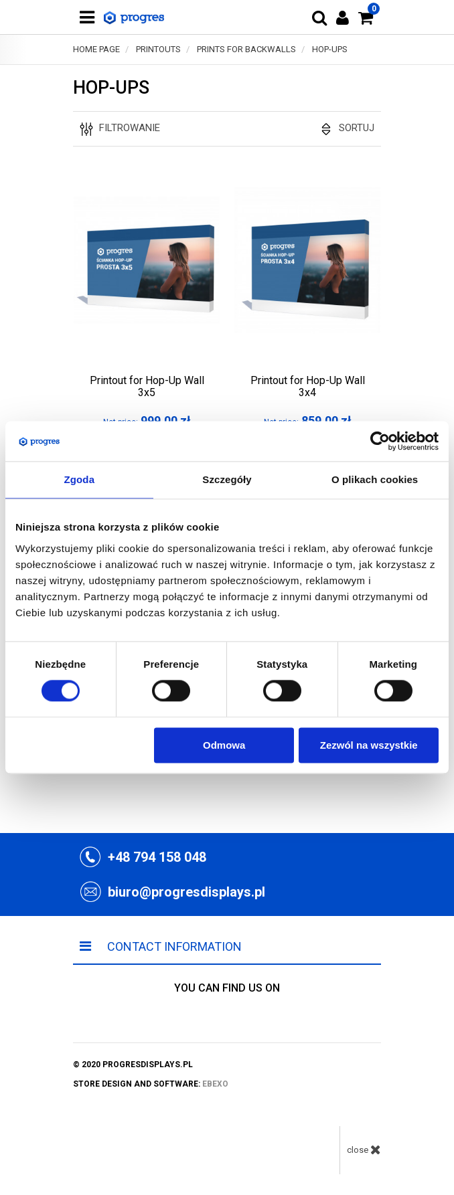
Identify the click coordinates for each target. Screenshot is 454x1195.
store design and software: (150, 1084)
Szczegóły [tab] (226, 479)
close (364, 1149)
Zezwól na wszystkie (369, 745)
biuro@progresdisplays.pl (186, 892)
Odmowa (224, 745)
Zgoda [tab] (79, 479)
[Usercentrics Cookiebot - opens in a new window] (380, 441)
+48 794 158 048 (157, 857)
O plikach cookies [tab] (374, 479)
